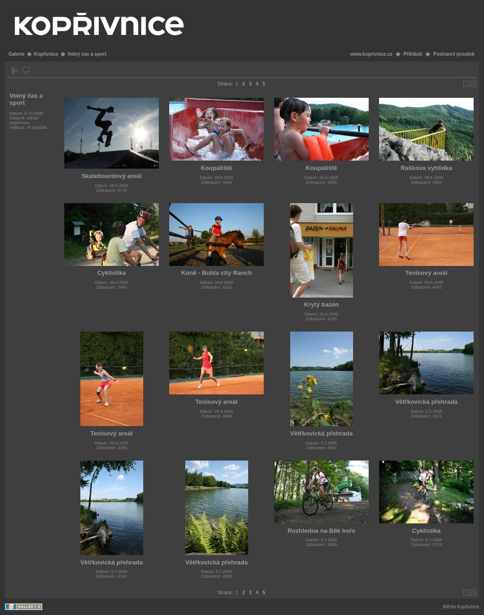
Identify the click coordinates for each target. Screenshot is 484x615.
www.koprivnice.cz (371, 54)
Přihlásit (413, 54)
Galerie (17, 54)
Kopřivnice (46, 54)
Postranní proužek (454, 54)
